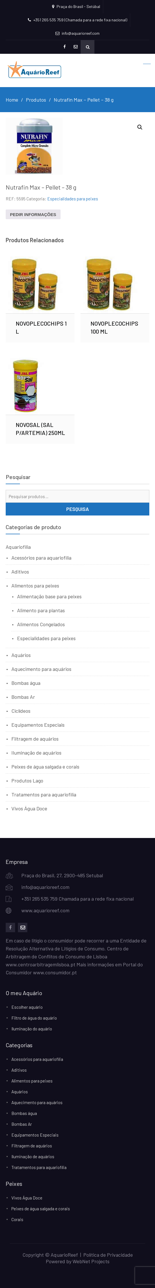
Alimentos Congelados (41, 624)
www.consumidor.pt (55, 972)
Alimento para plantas (41, 610)
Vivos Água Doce (29, 808)
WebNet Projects (91, 1261)
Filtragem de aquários (35, 739)
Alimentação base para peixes (49, 596)
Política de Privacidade (108, 1255)
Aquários (21, 655)
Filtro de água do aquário (34, 1017)
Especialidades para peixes (72, 198)
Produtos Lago (27, 780)
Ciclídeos (20, 711)
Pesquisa (77, 509)
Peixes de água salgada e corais (45, 766)
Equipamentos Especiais (38, 725)
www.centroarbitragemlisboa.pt (40, 964)
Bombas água (25, 683)
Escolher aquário (27, 1007)
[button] (140, 127)
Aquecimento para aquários (41, 669)
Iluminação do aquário (31, 1028)
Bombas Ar (23, 697)
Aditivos (20, 571)
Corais (17, 1219)
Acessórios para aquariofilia (41, 557)
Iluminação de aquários (36, 752)
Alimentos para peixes (35, 585)
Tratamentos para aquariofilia (43, 794)
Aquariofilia (18, 547)
